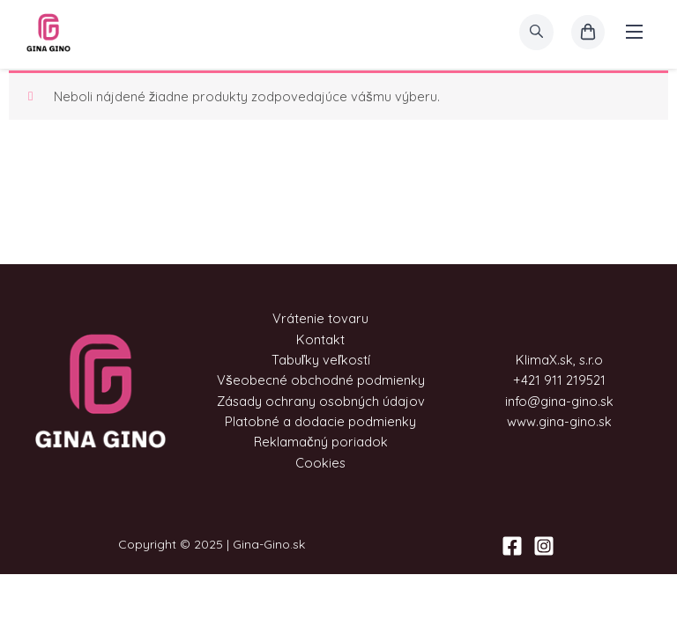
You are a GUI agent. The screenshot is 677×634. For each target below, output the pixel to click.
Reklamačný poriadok (320, 441)
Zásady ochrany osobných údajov (321, 401)
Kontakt (320, 339)
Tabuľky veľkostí (321, 359)
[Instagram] (543, 546)
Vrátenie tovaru (320, 318)
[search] (536, 32)
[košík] (588, 32)
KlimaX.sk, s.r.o (559, 359)
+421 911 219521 (559, 380)
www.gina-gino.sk (559, 421)
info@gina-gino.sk (559, 401)
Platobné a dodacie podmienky (320, 421)
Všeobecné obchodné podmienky (320, 380)
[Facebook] (512, 546)
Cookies (320, 462)
